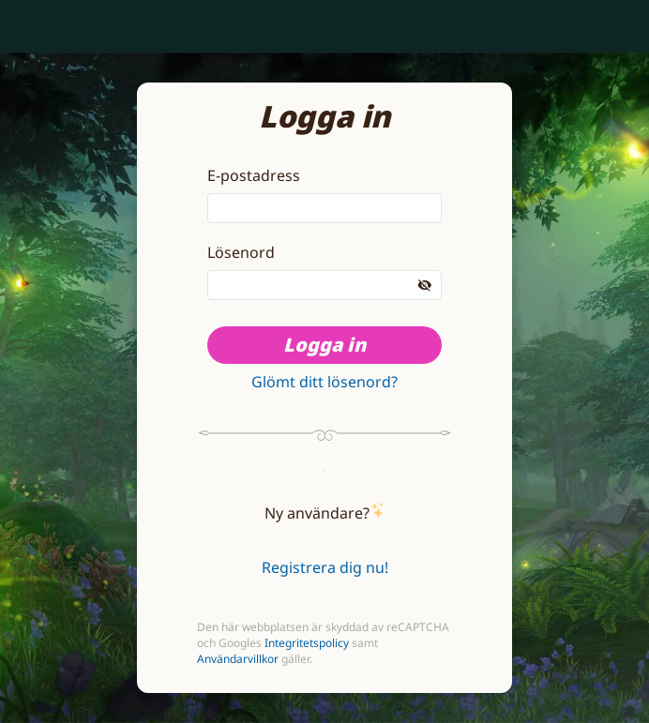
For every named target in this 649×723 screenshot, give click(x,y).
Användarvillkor (238, 659)
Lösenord (241, 252)
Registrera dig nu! (325, 567)
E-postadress (253, 175)
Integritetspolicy (306, 643)
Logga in (324, 344)
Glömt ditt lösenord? (324, 381)
